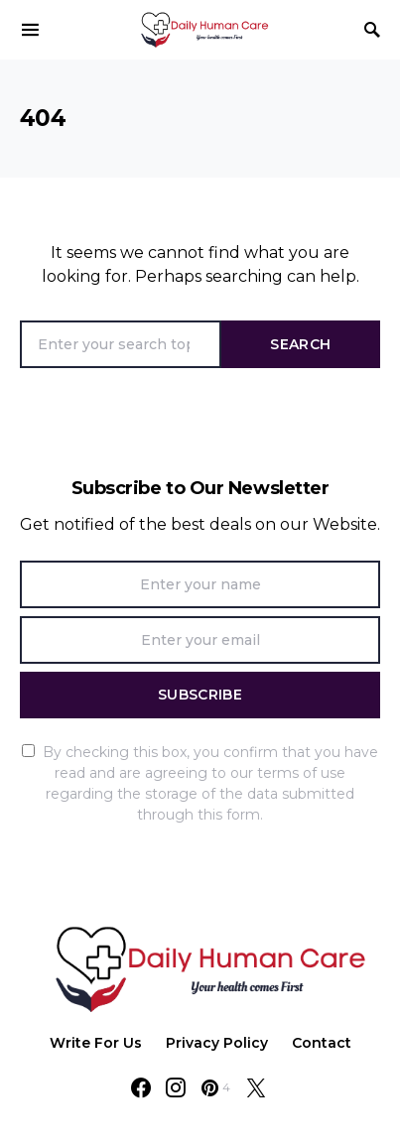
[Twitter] (256, 1087)
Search (300, 344)
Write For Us (96, 1043)
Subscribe (200, 694)
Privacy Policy (217, 1043)
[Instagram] (176, 1087)
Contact (321, 1043)
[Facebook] (141, 1087)
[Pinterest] (215, 1087)
